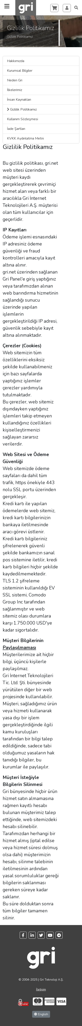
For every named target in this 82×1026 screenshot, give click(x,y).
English (41, 1014)
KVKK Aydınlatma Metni (25, 138)
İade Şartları (16, 128)
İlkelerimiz (14, 90)
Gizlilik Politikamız (22, 109)
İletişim (41, 989)
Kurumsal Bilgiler (19, 70)
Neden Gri (14, 80)
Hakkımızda (15, 61)
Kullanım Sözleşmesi (22, 119)
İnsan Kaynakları (19, 99)
